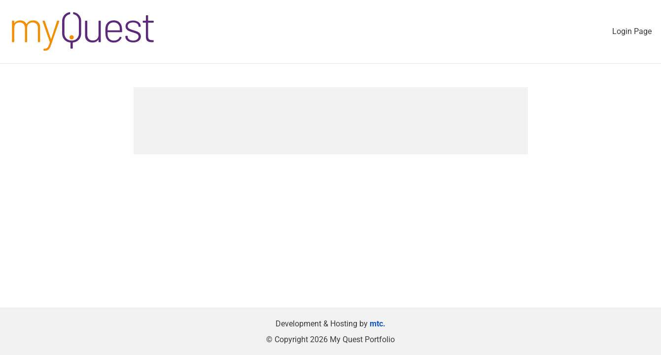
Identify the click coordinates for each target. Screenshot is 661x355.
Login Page (632, 31)
